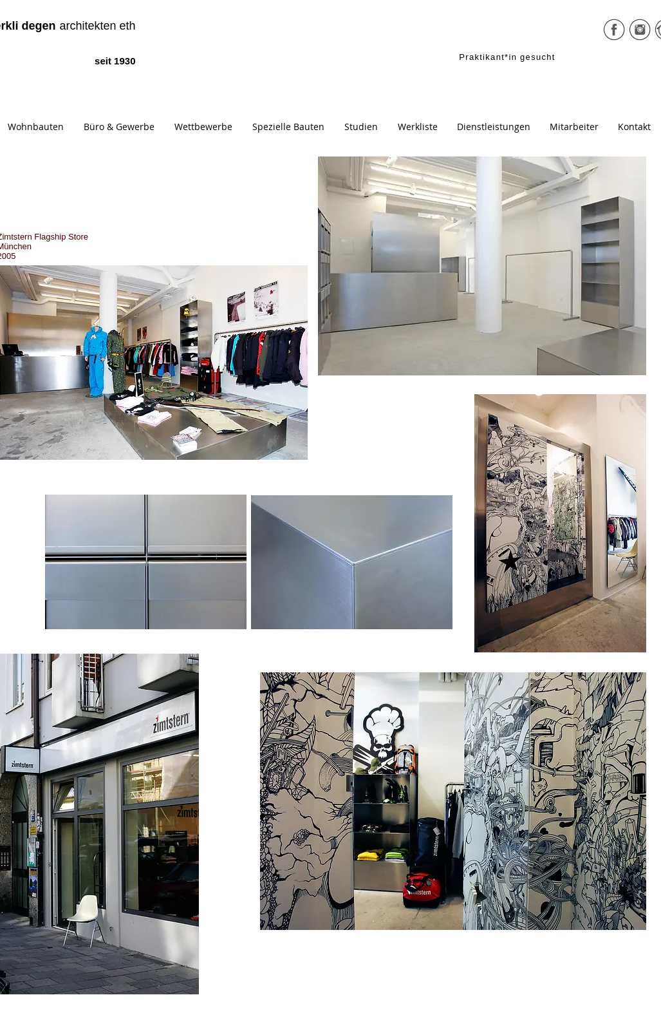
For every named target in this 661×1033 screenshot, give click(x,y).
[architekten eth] (83, 26)
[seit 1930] (103, 61)
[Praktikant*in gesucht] (509, 57)
